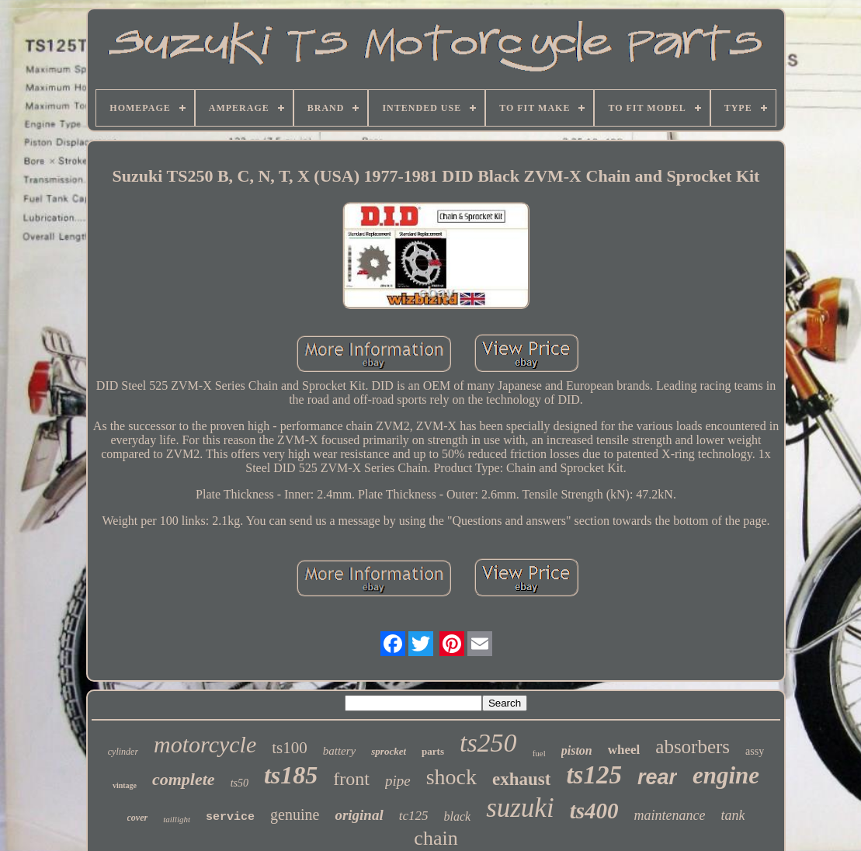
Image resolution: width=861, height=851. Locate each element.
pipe (398, 781)
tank (732, 815)
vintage (125, 785)
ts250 (488, 742)
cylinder (123, 751)
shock (451, 777)
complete (183, 779)
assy (754, 751)
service (230, 817)
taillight (176, 819)
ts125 (594, 775)
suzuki (520, 808)
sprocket (388, 751)
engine (726, 775)
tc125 (414, 815)
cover (137, 817)
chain (435, 838)
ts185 (291, 775)
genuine (294, 814)
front (351, 779)
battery (339, 751)
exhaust (521, 779)
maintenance (669, 815)
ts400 (594, 810)
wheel (624, 749)
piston (576, 750)
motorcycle (205, 744)
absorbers (692, 746)
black (456, 816)
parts (433, 751)
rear (657, 777)
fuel (539, 753)
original (359, 815)
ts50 (239, 783)
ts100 (289, 747)
